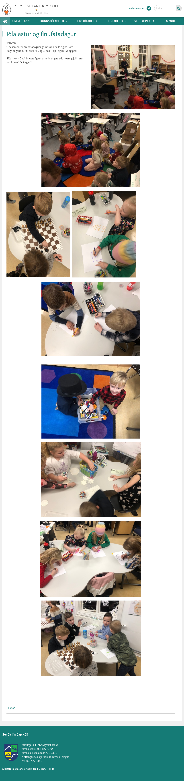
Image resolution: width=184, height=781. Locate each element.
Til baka (10, 708)
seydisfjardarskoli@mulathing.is (50, 757)
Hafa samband (136, 8)
